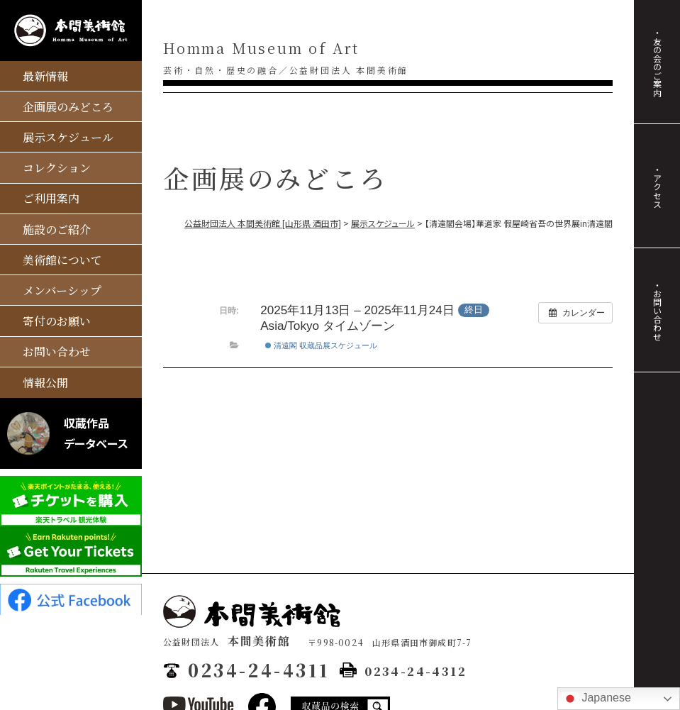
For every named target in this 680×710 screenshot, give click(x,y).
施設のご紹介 (57, 229)
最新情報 (45, 76)
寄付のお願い (57, 321)
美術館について (62, 260)
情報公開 (45, 383)
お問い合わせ (57, 351)
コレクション (57, 168)
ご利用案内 (51, 198)
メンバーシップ (62, 290)
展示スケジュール (68, 137)
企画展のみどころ (68, 107)
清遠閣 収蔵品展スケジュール (321, 345)
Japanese (596, 698)
